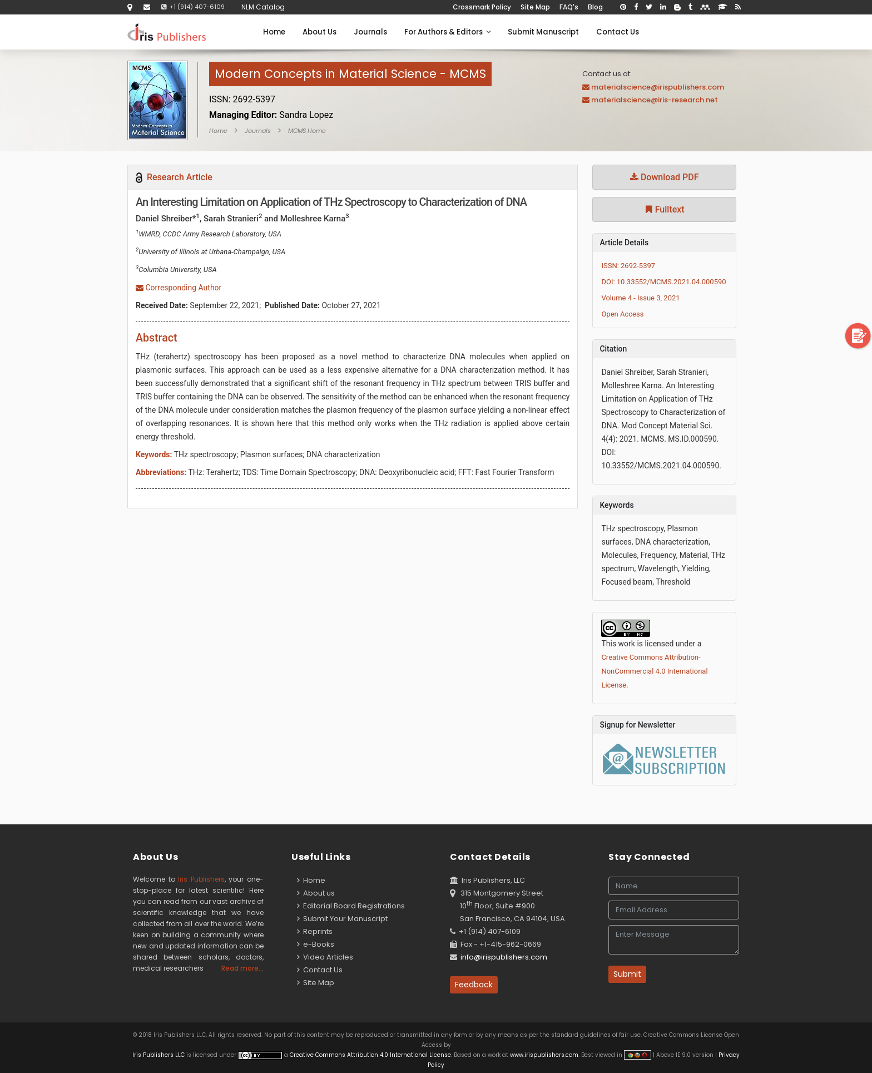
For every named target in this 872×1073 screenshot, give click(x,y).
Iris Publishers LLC (159, 1055)
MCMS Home (307, 130)
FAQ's (568, 7)
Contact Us (617, 32)
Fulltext (665, 209)
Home (274, 32)
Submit (627, 974)
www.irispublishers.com (544, 1055)
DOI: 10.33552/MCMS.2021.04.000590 (663, 282)
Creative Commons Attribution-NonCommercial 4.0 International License (654, 671)
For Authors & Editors (447, 32)
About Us (319, 32)
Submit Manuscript (543, 32)
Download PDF (664, 177)
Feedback (474, 984)
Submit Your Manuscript (342, 918)
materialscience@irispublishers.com (657, 87)
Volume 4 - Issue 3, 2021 (640, 298)
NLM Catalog (263, 7)
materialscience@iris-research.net (654, 100)
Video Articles (325, 957)
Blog (595, 7)
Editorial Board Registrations (351, 906)
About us (316, 893)
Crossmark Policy (482, 7)
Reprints (315, 931)
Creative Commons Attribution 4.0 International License (370, 1055)
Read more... (242, 968)
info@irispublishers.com (503, 957)
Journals (370, 32)
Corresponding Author (178, 287)
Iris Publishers (201, 879)
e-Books (315, 944)
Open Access (622, 314)
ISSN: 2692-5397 (628, 265)
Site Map (535, 7)
